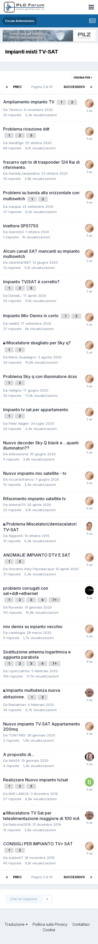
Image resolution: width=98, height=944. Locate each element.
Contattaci (81, 924)
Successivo (74, 87)
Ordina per (82, 77)
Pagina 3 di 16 (42, 87)
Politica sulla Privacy (50, 924)
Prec (17, 87)
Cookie (49, 930)
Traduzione (16, 924)
